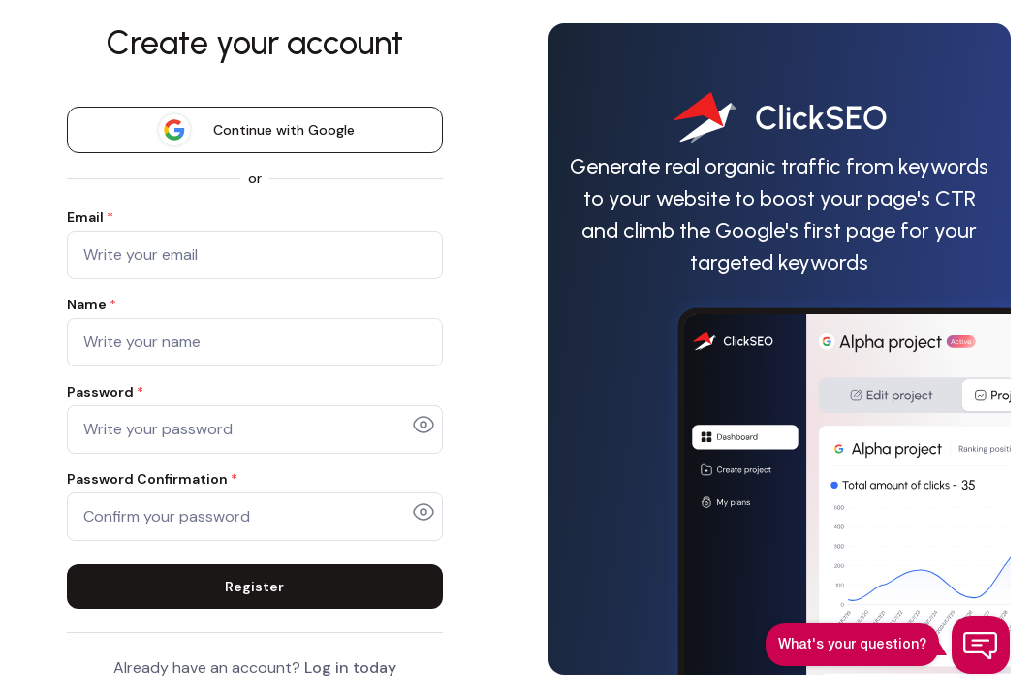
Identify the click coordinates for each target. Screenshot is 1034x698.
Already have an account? (254, 667)
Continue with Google (255, 130)
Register (254, 586)
